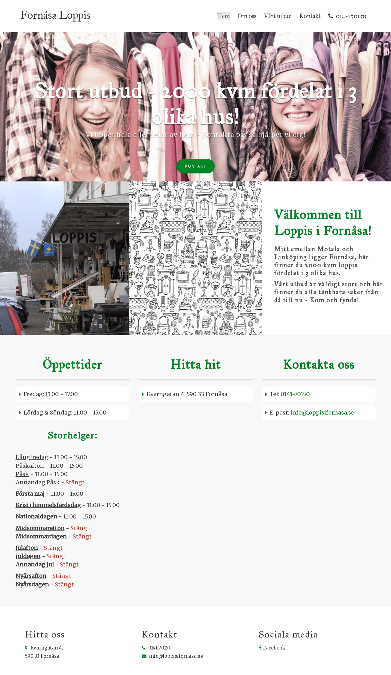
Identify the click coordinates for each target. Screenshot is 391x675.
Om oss (246, 13)
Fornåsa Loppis (55, 12)
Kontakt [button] (195, 161)
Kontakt (310, 13)
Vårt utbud (278, 13)
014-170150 (347, 13)
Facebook (272, 642)
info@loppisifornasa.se (322, 407)
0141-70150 (295, 388)
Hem (223, 13)
